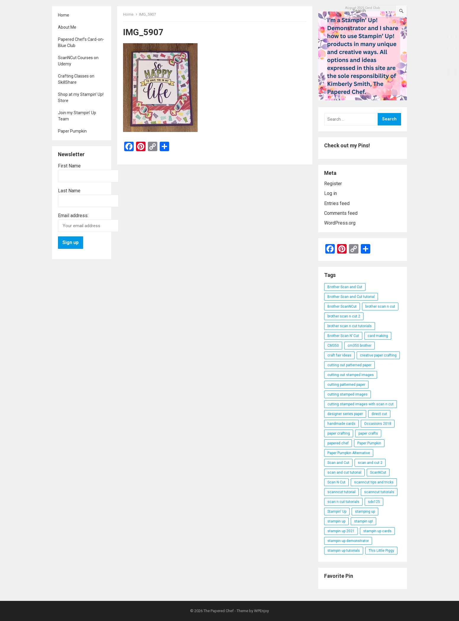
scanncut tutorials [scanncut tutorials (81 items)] (379, 492)
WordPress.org (339, 223)
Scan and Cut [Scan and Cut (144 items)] (338, 463)
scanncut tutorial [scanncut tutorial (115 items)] (341, 492)
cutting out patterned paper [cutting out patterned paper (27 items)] (349, 365)
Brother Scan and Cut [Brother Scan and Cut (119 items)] (344, 287)
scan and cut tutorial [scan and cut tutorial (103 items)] (344, 472)
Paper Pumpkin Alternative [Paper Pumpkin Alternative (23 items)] (348, 453)
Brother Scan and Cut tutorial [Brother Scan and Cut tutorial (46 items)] (351, 297)
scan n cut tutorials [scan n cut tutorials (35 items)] (343, 502)
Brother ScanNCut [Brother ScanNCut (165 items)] (342, 306)
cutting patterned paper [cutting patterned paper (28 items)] (346, 385)
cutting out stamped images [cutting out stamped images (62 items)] (350, 375)
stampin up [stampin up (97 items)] (336, 521)
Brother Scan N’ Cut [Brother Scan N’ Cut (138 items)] (343, 336)
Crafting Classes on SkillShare (76, 79)
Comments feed (341, 213)
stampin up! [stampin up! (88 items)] (363, 521)
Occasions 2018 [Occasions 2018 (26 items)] (377, 424)
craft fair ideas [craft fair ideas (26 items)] (339, 355)
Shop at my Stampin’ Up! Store (81, 97)
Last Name (69, 190)
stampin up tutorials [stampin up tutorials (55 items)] (343, 551)
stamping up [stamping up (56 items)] (365, 511)
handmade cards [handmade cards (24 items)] (341, 424)
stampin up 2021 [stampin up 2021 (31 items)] (341, 531)
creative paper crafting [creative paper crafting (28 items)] (378, 355)
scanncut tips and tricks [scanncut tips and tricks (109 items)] (374, 482)
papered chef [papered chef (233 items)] (338, 443)
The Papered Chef (218, 611)
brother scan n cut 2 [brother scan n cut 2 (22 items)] (343, 316)
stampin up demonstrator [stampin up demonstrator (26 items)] (348, 541)
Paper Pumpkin (72, 131)
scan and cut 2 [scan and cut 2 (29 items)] (370, 463)
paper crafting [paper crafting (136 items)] (338, 433)
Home (63, 15)
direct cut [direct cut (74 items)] (379, 414)
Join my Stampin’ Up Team (77, 115)
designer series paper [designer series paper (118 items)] (345, 414)
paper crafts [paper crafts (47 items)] (368, 433)
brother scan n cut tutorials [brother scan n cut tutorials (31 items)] (349, 326)
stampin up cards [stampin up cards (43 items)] (377, 531)
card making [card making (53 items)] (378, 336)
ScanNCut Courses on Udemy (78, 60)
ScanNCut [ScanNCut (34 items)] (378, 472)
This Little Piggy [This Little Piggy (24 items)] (381, 551)
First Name (69, 166)
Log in (330, 193)
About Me (67, 27)
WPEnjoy (261, 611)
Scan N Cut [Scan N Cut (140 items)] (336, 482)
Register (333, 183)
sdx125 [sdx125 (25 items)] (374, 502)
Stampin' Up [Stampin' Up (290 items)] (336, 511)
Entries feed (337, 203)
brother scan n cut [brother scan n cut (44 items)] (380, 306)
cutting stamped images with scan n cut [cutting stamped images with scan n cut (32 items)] (360, 404)
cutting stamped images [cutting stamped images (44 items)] (347, 394)
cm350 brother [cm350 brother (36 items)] (359, 345)
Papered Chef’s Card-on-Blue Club (81, 42)
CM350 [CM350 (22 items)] (333, 345)
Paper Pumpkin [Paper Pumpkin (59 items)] (369, 443)
